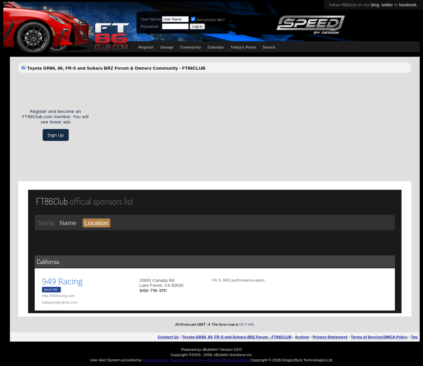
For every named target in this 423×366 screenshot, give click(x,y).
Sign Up (56, 135)
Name (67, 222)
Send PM (51, 289)
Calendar (216, 47)
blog (375, 4)
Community (190, 47)
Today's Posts (243, 47)
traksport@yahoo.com (60, 302)
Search (269, 47)
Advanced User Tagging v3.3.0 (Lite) (172, 360)
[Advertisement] (252, 125)
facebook (408, 4)
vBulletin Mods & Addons (228, 360)
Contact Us (168, 337)
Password (149, 26)
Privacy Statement (330, 337)
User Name (151, 19)
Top (414, 337)
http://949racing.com (58, 296)
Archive (302, 337)
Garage (166, 47)
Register (146, 47)
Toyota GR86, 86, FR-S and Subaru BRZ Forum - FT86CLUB (236, 337)
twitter (387, 4)
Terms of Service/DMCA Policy (379, 337)
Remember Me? (208, 19)
